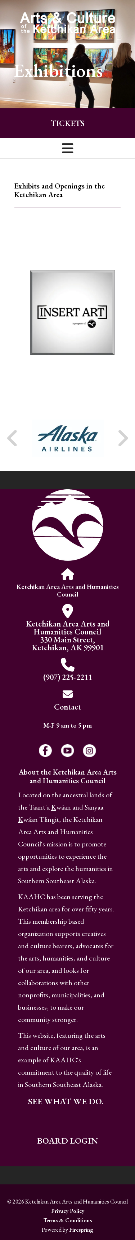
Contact (67, 707)
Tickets (67, 123)
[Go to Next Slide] (122, 438)
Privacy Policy (67, 1211)
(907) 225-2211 (67, 677)
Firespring (81, 1230)
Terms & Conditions (67, 1220)
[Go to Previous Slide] (12, 438)
